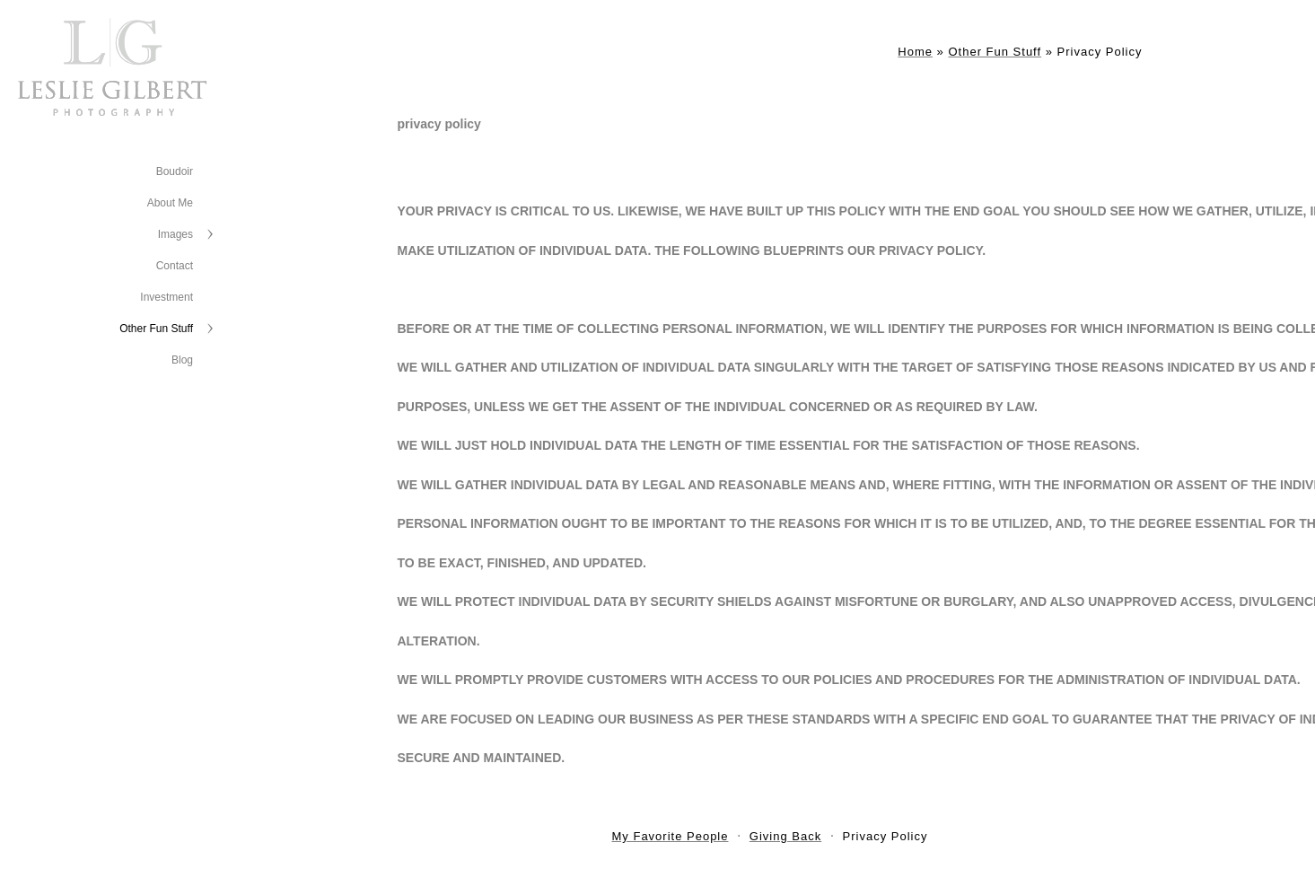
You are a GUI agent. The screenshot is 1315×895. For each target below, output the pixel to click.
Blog (182, 360)
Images (175, 234)
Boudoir (174, 171)
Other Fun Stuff (156, 328)
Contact (174, 265)
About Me (170, 203)
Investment (166, 297)
